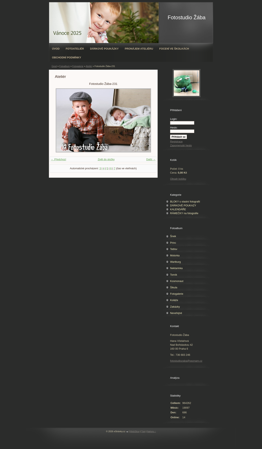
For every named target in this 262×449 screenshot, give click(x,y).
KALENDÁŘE (178, 209)
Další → (151, 159)
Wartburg (175, 261)
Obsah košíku (178, 178)
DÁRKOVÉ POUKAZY (183, 205)
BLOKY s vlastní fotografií (185, 201)
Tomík (173, 274)
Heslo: (173, 127)
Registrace (176, 141)
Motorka (175, 255)
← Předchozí (58, 159)
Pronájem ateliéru (139, 48)
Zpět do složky (106, 159)
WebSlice (134, 431)
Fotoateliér (75, 48)
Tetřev (173, 249)
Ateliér (89, 66)
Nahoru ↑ (151, 431)
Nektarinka (176, 268)
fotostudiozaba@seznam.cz (186, 360)
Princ (173, 242)
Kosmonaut (176, 281)
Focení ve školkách (174, 48)
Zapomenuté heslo (181, 145)
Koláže (174, 300)
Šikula (173, 287)
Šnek (173, 236)
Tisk (143, 431)
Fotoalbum (64, 66)
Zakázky (175, 306)
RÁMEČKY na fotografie (184, 213)
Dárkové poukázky (104, 48)
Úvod (56, 48)
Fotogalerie (77, 66)
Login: (173, 118)
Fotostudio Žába (187, 17)
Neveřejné (176, 313)
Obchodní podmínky (66, 57)
